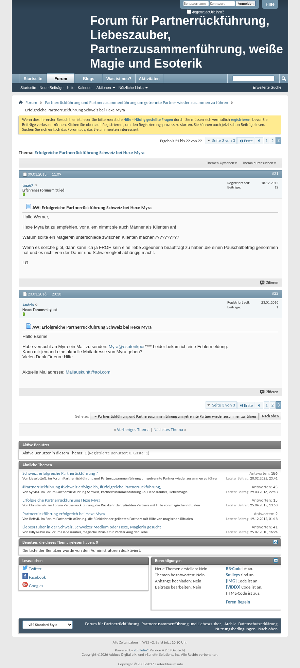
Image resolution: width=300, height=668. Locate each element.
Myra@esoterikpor (127, 346)
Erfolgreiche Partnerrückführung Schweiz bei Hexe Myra (89, 153)
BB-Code (234, 568)
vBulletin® (141, 650)
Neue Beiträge (51, 88)
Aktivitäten (149, 78)
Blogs (88, 78)
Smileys (233, 574)
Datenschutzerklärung (258, 623)
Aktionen (103, 88)
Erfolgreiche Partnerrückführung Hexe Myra (61, 500)
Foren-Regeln (238, 601)
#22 (275, 293)
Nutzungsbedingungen (235, 628)
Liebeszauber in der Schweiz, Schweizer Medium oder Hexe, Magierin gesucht (91, 526)
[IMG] (231, 580)
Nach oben (270, 416)
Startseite (33, 78)
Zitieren (269, 283)
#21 (275, 173)
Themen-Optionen (220, 163)
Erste (246, 140)
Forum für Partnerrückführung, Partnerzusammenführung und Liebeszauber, (153, 623)
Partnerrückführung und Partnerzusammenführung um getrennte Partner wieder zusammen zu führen (136, 102)
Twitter (35, 568)
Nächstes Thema (168, 429)
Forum (60, 78)
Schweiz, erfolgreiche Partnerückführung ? (60, 473)
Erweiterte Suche (267, 87)
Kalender (85, 88)
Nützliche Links (131, 88)
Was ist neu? (118, 78)
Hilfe (270, 4)
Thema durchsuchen (257, 163)
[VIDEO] (233, 587)
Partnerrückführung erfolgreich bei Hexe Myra (63, 513)
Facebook (37, 577)
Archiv (230, 623)
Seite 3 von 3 (223, 140)
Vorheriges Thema (133, 429)
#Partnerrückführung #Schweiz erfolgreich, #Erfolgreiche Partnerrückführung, (91, 486)
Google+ (36, 585)
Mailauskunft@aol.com (88, 372)
